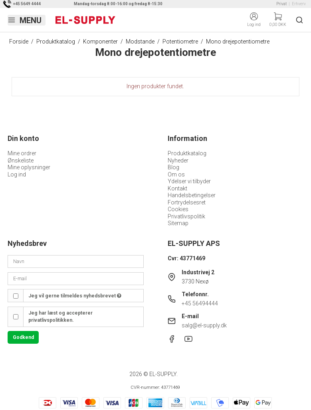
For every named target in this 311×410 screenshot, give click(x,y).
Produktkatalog (187, 153)
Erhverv (299, 4)
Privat (281, 4)
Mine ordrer (22, 153)
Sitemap (178, 223)
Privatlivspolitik (186, 216)
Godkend (23, 337)
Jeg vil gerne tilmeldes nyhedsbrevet (74, 296)
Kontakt (177, 188)
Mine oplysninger (29, 167)
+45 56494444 (200, 303)
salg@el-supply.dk (204, 325)
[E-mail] (75, 278)
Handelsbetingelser (192, 195)
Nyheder (178, 160)
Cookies (178, 209)
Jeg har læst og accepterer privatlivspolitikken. (60, 316)
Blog (173, 167)
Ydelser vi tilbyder (189, 181)
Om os (176, 174)
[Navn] (75, 261)
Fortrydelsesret (187, 202)
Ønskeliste (21, 160)
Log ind (17, 174)
